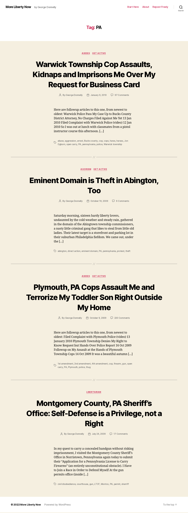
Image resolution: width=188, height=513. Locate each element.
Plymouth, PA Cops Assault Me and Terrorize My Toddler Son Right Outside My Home (94, 297)
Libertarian (94, 392)
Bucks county (91, 141)
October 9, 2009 (98, 318)
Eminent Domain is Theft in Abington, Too (94, 185)
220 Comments (123, 318)
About (145, 6)
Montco (105, 484)
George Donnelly (74, 95)
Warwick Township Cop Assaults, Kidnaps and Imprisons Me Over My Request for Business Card (94, 74)
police (100, 144)
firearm (118, 364)
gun (125, 364)
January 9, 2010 (99, 95)
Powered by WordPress (58, 505)
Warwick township (114, 144)
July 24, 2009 (99, 434)
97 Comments (122, 95)
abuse (61, 141)
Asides (86, 53)
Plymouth (73, 367)
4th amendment (100, 364)
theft (129, 251)
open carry (72, 144)
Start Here (133, 6)
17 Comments (121, 434)
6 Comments (123, 201)
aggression (70, 141)
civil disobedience (67, 484)
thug (88, 367)
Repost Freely (160, 6)
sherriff (126, 484)
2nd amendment (83, 364)
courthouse (83, 484)
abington (62, 251)
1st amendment (65, 364)
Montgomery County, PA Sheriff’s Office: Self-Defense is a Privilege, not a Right (94, 413)
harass (120, 141)
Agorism (85, 169)
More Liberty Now (19, 7)
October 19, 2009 (99, 201)
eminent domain (90, 251)
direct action (74, 251)
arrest (80, 141)
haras (113, 141)
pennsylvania (89, 144)
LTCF (97, 484)
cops (107, 141)
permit (117, 484)
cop (101, 141)
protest (121, 251)
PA (80, 144)
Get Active (99, 53)
